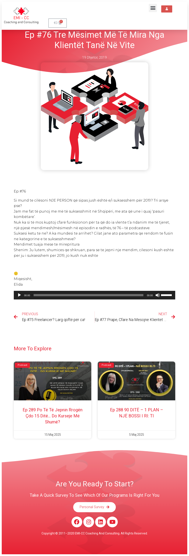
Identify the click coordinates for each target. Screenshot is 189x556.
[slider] (89, 295)
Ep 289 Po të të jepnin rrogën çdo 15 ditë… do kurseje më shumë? (52, 415)
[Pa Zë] (157, 295)
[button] (153, 8)
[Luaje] (19, 295)
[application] (94, 295)
